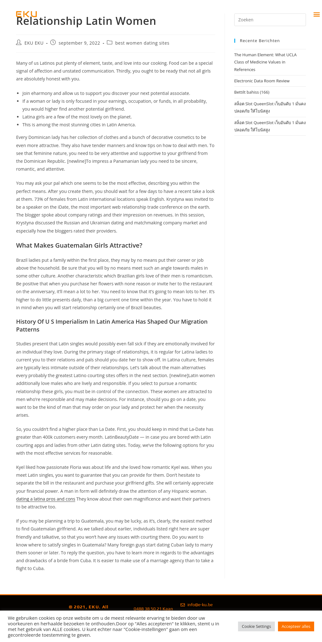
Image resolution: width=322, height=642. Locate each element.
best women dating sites (142, 43)
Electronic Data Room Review (262, 81)
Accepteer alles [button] (296, 626)
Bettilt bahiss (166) (251, 92)
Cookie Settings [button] (256, 626)
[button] (317, 14)
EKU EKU (34, 43)
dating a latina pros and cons (45, 499)
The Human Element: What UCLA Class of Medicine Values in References (265, 62)
